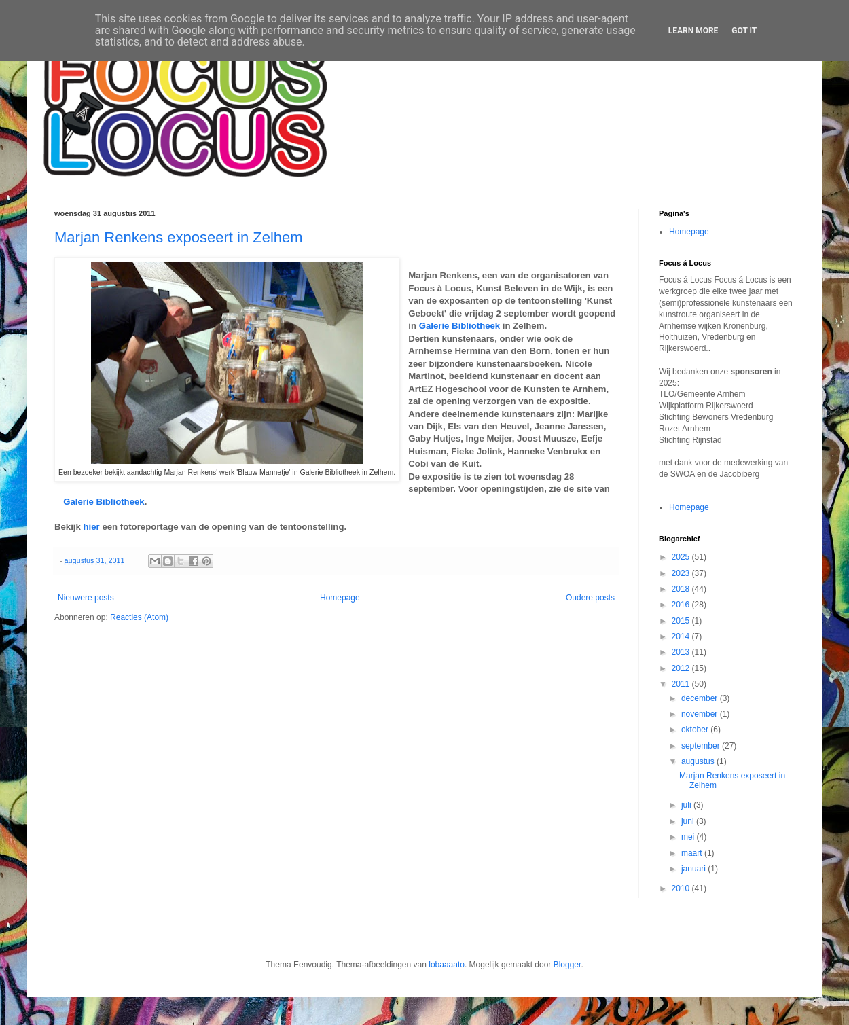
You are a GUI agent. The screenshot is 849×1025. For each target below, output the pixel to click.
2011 (682, 684)
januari (694, 869)
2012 (682, 668)
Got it (744, 30)
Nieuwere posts (86, 598)
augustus (699, 761)
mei (689, 837)
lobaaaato (447, 964)
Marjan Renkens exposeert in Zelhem (178, 237)
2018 (682, 589)
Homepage (340, 598)
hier (92, 527)
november (700, 714)
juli (687, 805)
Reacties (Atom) (139, 617)
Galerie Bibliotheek (459, 326)
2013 (682, 652)
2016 (682, 604)
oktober (695, 729)
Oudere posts (590, 598)
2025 (682, 557)
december (700, 698)
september (701, 746)
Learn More (693, 30)
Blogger (567, 964)
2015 (682, 621)
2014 (682, 636)
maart (692, 853)
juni (688, 821)
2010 (682, 888)
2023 (682, 573)
